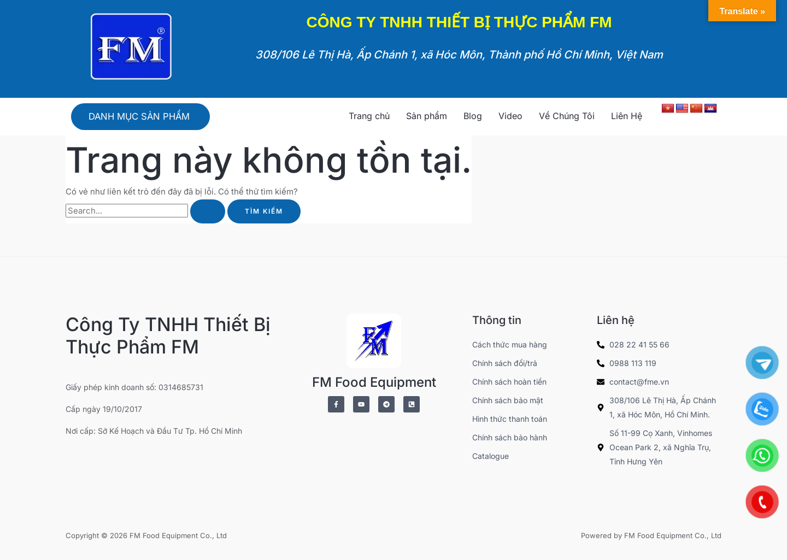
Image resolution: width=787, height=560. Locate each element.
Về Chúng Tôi (567, 115)
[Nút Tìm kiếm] (207, 213)
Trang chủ (369, 115)
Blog (472, 115)
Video (510, 115)
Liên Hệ (626, 115)
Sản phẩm (426, 115)
